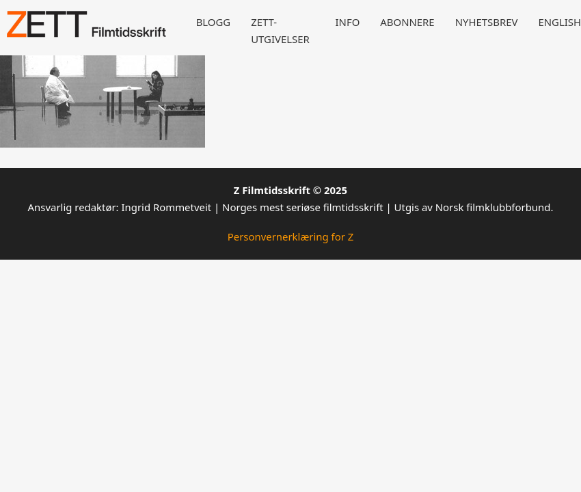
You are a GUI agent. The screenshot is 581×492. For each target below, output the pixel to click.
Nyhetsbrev (486, 22)
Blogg (213, 22)
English (559, 22)
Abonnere (407, 22)
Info (348, 22)
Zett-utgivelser (280, 30)
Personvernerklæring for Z (291, 236)
